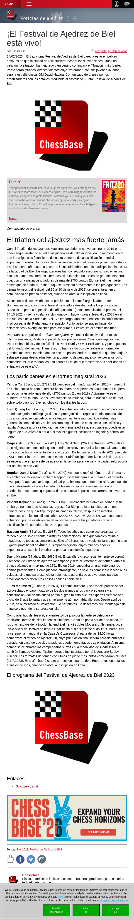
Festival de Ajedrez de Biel (46, 849)
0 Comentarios (118, 51)
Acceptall (115, 910)
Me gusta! (101, 51)
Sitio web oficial (27, 786)
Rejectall (86, 910)
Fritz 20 (15, 182)
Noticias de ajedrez (41, 18)
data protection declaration (113, 900)
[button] (29, 4)
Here (60, 896)
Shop (9, 3)
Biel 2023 (22, 849)
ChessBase (30, 875)
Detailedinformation (56, 910)
